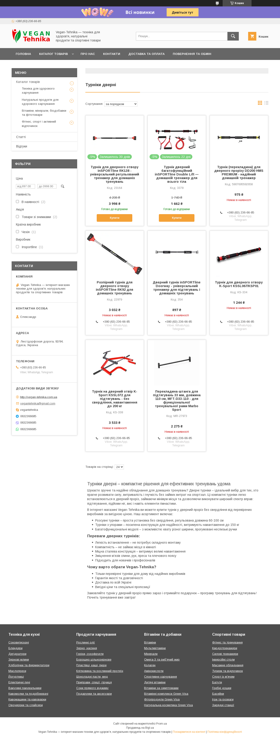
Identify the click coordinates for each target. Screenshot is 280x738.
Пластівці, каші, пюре (91, 665)
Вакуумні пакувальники (24, 688)
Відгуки (21, 146)
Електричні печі (19, 682)
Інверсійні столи (223, 659)
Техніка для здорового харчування (38, 90)
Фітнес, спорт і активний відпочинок (39, 123)
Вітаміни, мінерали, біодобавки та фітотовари (44, 112)
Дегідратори (17, 654)
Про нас (88, 54)
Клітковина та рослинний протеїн (99, 671)
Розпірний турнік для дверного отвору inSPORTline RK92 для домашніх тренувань (114, 287)
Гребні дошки (221, 688)
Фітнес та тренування (227, 642)
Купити (114, 217)
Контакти (111, 54)
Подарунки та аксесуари (94, 693)
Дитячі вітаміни (154, 682)
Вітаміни (150, 642)
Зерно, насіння (86, 648)
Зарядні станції (223, 705)
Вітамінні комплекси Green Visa (166, 693)
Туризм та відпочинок (227, 671)
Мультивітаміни (155, 648)
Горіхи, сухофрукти (90, 654)
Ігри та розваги (223, 699)
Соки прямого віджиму (92, 688)
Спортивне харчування (160, 676)
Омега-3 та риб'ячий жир (162, 659)
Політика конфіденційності (224, 731)
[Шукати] (233, 36)
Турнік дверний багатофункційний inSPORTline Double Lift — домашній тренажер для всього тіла (177, 174)
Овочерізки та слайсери (25, 705)
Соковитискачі (18, 642)
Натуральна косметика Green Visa (168, 705)
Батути (217, 682)
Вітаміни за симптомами (161, 688)
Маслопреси (17, 671)
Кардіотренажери (224, 648)
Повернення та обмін (192, 54)
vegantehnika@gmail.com (37, 403)
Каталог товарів (53, 54)
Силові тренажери (225, 654)
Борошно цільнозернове (93, 659)
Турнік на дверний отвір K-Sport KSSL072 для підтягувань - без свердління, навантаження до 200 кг (114, 399)
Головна (23, 54)
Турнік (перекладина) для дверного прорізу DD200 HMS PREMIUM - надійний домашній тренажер (238, 172)
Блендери (15, 648)
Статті (21, 137)
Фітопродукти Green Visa (162, 699)
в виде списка (266, 104)
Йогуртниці (16, 676)
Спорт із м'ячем (223, 676)
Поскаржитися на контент (189, 731)
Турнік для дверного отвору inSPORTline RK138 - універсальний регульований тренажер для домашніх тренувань (114, 174)
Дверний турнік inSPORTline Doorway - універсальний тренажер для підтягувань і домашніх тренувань (177, 287)
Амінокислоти (153, 671)
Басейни (218, 693)
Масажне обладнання (227, 665)
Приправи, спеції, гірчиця (94, 682)
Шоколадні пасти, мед (92, 676)
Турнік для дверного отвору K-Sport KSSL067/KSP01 (239, 284)
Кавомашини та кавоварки (27, 699)
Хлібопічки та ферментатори (28, 665)
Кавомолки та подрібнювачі (28, 693)
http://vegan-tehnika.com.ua (38, 397)
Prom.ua (161, 723)
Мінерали (151, 654)
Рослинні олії (85, 642)
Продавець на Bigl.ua (140, 727)
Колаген (149, 665)
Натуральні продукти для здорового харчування (40, 101)
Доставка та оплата (146, 54)
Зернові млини (18, 659)
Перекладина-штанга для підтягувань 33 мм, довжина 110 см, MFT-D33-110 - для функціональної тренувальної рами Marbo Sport (177, 400)
